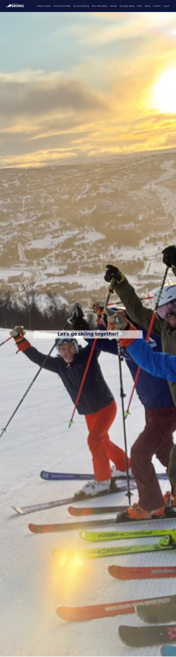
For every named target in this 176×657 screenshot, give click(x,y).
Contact (157, 6)
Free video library (99, 6)
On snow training (81, 6)
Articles (113, 6)
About (147, 6)
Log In (166, 6)
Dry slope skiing (127, 6)
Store (139, 6)
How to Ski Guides (62, 6)
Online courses (44, 6)
